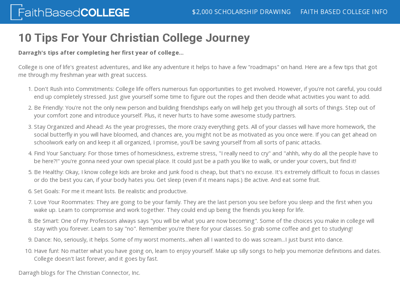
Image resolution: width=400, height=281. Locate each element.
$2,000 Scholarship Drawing (241, 11)
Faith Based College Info (344, 11)
